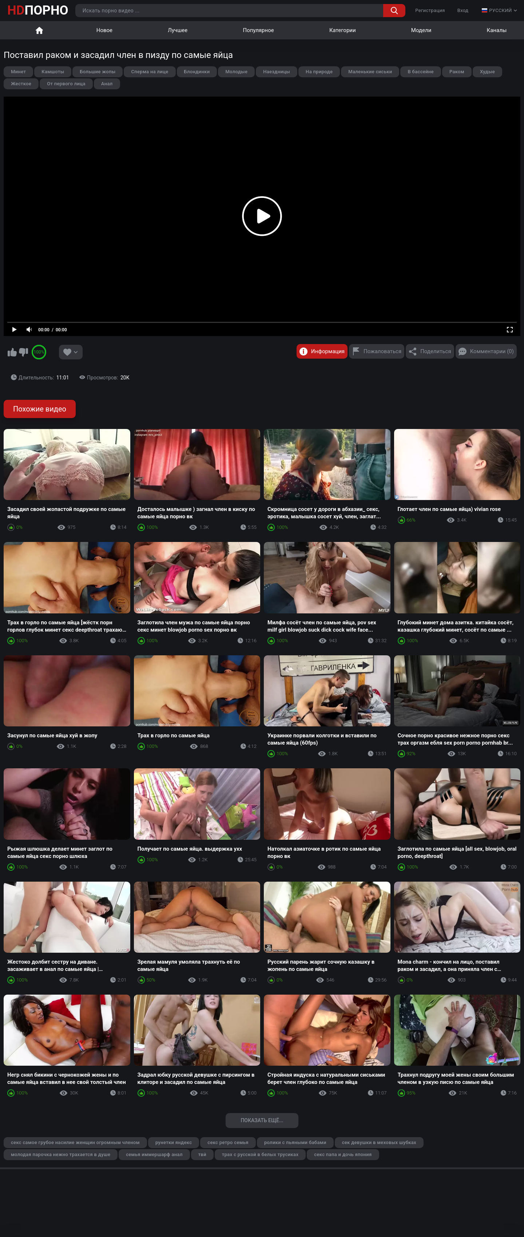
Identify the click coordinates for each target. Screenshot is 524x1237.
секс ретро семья (228, 1142)
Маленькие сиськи (370, 71)
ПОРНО (37, 10)
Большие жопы (97, 71)
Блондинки (197, 71)
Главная (39, 30)
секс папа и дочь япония (343, 1154)
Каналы (497, 30)
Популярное (258, 30)
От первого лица (66, 83)
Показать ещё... (262, 1120)
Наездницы (276, 71)
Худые (487, 71)
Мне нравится (12, 352)
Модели (421, 30)
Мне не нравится (23, 352)
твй (202, 1154)
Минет (18, 71)
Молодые (236, 71)
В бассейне (420, 71)
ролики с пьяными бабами (295, 1142)
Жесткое (21, 83)
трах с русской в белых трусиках (260, 1154)
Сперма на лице (149, 71)
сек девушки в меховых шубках (379, 1142)
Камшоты (52, 71)
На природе (319, 71)
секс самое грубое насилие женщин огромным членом (75, 1142)
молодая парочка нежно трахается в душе (60, 1154)
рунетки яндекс (173, 1142)
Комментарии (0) (492, 351)
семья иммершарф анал (154, 1154)
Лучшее (177, 30)
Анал (107, 83)
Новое (104, 30)
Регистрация (430, 10)
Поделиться (435, 351)
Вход (463, 10)
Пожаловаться (382, 351)
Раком (456, 71)
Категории (342, 30)
